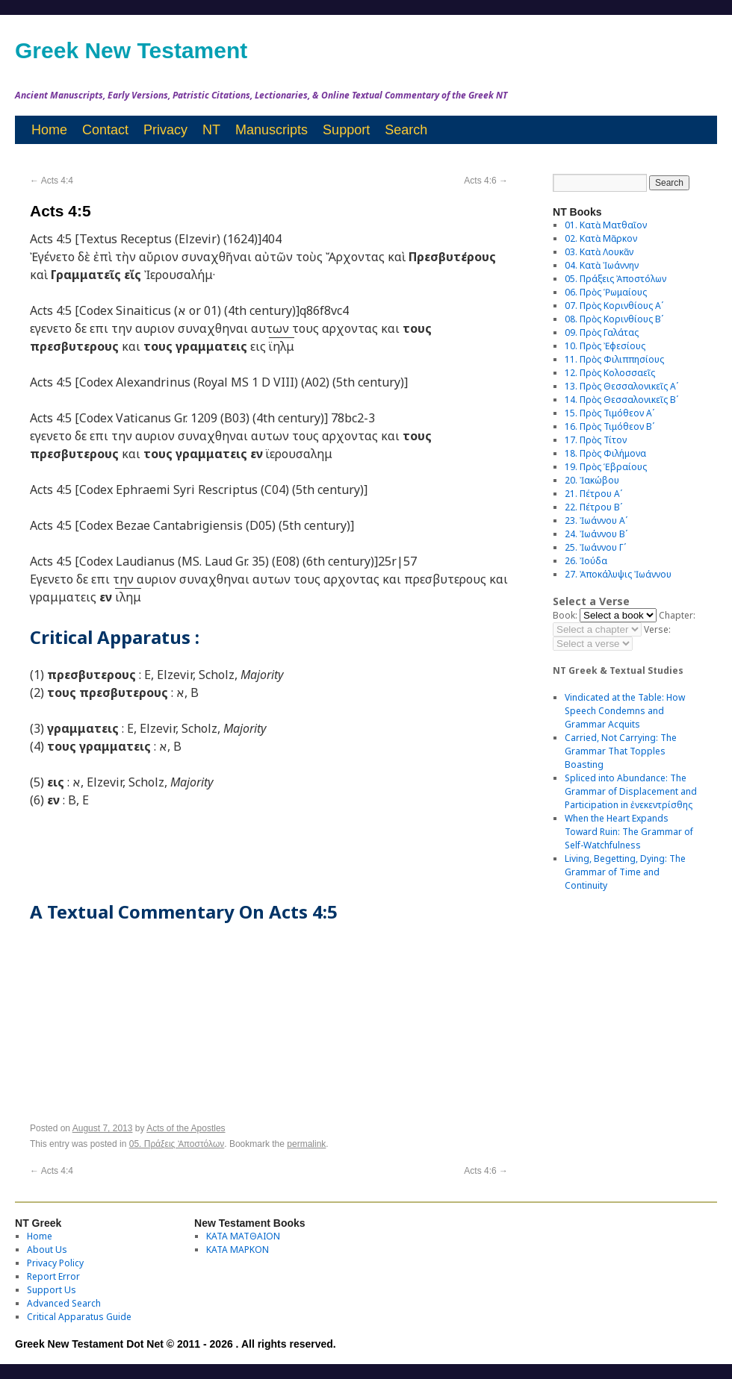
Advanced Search (64, 1303)
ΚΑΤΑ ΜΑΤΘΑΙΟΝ (243, 1236)
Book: (565, 615)
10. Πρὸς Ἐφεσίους (605, 346)
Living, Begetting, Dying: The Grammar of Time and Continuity (625, 872)
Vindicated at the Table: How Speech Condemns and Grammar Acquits (625, 711)
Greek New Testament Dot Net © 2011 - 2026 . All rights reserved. (175, 1344)
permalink (306, 1144)
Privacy (165, 129)
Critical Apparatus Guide (79, 1316)
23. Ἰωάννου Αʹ (596, 520)
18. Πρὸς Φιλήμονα (605, 453)
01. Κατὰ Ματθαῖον (606, 225)
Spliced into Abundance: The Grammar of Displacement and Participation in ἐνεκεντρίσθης (631, 791)
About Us (47, 1249)
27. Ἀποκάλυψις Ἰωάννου (618, 574)
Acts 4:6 (486, 180)
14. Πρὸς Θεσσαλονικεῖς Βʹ (621, 399)
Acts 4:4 (51, 180)
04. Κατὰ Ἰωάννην (602, 265)
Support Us (51, 1289)
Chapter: (677, 615)
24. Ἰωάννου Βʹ (596, 534)
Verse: (657, 629)
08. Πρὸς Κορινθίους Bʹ (614, 319)
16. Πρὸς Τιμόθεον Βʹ (609, 426)
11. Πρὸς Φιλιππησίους (614, 359)
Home (49, 129)
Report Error (53, 1276)
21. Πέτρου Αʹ (593, 493)
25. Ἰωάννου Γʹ (595, 547)
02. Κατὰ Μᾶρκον (601, 238)
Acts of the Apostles (185, 1128)
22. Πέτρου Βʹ (593, 507)
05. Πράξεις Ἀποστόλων (177, 1144)
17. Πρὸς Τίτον (596, 440)
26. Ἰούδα (586, 560)
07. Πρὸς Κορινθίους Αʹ (614, 305)
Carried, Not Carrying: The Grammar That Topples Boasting (621, 751)
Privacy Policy (55, 1263)
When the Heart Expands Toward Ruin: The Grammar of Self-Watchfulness (629, 831)
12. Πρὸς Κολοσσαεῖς (610, 372)
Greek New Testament (131, 50)
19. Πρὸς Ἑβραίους (606, 466)
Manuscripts (271, 129)
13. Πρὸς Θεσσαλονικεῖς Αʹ (621, 386)
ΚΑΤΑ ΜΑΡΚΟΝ (237, 1249)
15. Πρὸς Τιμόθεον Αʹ (609, 413)
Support (346, 129)
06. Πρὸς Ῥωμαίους (606, 292)
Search (406, 129)
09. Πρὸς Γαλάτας (602, 332)
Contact (105, 129)
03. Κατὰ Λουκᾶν (599, 252)
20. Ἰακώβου (592, 480)
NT (211, 129)
